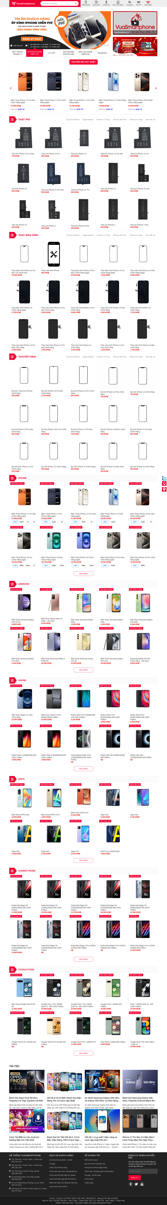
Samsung (23, 584)
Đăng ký (135, 1178)
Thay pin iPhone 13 (78, 154)
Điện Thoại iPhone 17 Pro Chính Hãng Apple (53, 101)
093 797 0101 (17, 1191)
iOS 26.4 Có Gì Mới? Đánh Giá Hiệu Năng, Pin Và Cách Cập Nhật (64, 1099)
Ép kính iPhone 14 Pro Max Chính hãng (52, 392)
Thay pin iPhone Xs (19, 225)
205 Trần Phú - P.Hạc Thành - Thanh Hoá (27, 1165)
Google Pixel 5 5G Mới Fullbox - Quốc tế (142, 1043)
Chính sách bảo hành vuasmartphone (63, 1171)
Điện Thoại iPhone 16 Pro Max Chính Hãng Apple (140, 101)
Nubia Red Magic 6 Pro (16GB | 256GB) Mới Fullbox (113, 947)
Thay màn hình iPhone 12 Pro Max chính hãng (53, 346)
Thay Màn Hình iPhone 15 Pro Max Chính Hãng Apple (83, 271)
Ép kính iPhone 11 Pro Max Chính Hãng (141, 430)
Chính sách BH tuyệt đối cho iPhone (62, 1179)
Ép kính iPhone (73, 119)
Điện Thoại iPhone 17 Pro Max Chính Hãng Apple (23, 101)
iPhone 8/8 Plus (120, 119)
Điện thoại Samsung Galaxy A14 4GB (23, 660)
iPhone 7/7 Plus (103, 119)
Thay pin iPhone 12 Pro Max (112, 154)
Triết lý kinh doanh (91, 1160)
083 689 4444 (17, 1179)
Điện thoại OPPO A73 (79, 813)
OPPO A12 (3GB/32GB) (110, 851)
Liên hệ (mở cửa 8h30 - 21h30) (60, 1160)
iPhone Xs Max (136, 119)
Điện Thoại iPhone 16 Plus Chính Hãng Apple (51, 558)
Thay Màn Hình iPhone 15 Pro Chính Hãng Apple (112, 271)
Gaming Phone (26, 871)
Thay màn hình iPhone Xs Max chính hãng (142, 346)
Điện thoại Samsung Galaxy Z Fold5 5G (53, 660)
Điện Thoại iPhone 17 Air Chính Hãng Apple (82, 101)
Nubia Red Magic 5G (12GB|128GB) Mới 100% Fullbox (51, 907)
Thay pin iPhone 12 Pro (139, 154)
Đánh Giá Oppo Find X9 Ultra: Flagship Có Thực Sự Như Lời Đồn (26, 1099)
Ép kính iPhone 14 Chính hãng (142, 392)
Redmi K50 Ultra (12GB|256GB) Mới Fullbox (141, 756)
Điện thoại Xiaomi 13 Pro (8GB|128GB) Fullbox (51, 716)
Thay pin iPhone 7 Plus (139, 225)
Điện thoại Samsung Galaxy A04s (112, 621)
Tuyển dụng (88, 1183)
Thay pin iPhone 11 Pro (80, 190)
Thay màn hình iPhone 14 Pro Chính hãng (83, 309)
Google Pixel (26, 969)
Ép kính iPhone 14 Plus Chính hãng (112, 393)
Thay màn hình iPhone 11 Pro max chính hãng (112, 346)
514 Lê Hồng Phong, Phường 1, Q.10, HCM (28, 1183)
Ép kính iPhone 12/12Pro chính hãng (113, 430)
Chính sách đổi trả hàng (58, 1167)
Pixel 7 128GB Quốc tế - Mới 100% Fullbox (141, 1005)
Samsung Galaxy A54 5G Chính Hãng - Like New (140, 660)
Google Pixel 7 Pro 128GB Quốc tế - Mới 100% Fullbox (82, 1005)
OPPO (21, 779)
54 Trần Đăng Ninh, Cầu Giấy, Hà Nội (25, 1177)
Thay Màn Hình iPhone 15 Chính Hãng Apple (22, 309)
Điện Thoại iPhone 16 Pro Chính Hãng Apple (22, 558)
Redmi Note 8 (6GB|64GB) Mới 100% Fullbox (53, 756)
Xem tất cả (150, 119)
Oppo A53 (15, 851)
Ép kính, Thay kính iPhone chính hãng (22, 392)
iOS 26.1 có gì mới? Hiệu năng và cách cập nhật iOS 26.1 (101, 1138)
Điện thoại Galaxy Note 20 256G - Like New (51, 620)
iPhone (22, 478)
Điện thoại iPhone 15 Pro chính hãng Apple (142, 558)
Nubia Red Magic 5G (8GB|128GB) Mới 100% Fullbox (21, 907)
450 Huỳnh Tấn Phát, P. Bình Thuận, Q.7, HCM (29, 1189)
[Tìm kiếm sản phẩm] (59, 3)
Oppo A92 (134, 815)
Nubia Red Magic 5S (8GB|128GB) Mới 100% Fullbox (139, 907)
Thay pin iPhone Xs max (140, 189)
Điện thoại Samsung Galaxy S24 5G (82, 660)
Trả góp (52, 1164)
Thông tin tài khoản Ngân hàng (95, 1167)
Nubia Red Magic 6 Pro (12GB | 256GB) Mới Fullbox (142, 947)
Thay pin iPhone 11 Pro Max (52, 190)
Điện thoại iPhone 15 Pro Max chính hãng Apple (112, 558)
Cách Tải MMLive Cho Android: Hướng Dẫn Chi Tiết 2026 (24, 1138)
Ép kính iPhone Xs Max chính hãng (112, 468)
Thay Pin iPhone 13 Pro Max (23, 154)
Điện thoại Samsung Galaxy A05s (82, 621)
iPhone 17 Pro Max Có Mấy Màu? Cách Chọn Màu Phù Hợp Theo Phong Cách (139, 1138)
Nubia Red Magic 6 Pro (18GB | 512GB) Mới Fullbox (83, 947)
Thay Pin (24, 119)
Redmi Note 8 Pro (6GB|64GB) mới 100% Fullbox (83, 716)
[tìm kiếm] (76, 3)
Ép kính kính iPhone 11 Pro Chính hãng (22, 468)
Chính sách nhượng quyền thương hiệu (98, 1171)
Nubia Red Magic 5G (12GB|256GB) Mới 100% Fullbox (81, 907)
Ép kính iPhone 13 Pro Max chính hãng (22, 430)
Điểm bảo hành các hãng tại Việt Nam (63, 1183)
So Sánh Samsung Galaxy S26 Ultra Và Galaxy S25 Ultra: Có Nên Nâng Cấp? (102, 1099)
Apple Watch (88, 119)
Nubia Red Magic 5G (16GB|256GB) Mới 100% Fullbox (111, 907)
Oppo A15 (75, 851)
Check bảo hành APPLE (58, 1187)
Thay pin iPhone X (48, 226)
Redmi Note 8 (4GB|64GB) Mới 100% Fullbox (24, 756)
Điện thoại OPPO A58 (20, 815)
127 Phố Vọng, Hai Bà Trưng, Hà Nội (25, 1171)
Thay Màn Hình (28, 235)
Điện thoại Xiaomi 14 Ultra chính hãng (22, 716)
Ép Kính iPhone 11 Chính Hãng (53, 467)
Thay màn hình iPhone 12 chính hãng (81, 346)
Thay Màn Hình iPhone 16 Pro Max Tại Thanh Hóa (23, 271)
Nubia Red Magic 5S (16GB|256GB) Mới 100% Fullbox (51, 948)
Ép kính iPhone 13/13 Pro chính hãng (53, 430)
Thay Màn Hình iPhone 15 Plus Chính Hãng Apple (142, 271)
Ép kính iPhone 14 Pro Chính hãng (82, 392)
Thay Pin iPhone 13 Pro (50, 154)
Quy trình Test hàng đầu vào (94, 1164)
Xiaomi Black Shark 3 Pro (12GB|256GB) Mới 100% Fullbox (81, 757)
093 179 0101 (17, 1185)
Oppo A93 (104, 815)
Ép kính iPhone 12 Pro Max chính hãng (82, 430)
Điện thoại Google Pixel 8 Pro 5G (23, 1005)
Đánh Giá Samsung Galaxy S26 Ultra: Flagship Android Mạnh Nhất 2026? (139, 1099)
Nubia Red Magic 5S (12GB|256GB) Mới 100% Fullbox (22, 948)
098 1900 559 (17, 1173)
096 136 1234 (17, 1162)
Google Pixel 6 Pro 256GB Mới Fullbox (24, 1043)
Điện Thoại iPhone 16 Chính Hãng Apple (82, 558)
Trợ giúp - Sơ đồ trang (92, 1175)
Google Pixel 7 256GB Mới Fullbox (111, 1005)
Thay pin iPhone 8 (108, 225)
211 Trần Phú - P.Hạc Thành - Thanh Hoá (27, 1159)
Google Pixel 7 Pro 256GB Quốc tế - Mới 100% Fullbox (52, 1005)
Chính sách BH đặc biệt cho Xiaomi (62, 1175)
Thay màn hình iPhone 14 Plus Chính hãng (113, 309)
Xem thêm (83, 574)
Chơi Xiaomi (88, 1179)
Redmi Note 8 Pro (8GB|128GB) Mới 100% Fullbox (139, 717)
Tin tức (14, 1066)
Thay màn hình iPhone (50, 270)
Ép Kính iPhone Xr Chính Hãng (83, 467)
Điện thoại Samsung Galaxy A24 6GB (141, 621)
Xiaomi (22, 680)
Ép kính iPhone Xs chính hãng (142, 467)
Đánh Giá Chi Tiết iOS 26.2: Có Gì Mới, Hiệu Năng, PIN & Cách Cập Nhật (63, 1138)
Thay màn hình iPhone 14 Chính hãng (140, 309)
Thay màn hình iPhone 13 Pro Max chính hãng (23, 346)
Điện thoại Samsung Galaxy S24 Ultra (112, 660)
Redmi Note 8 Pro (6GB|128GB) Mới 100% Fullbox (110, 717)
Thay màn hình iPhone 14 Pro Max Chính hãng (53, 309)
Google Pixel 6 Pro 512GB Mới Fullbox (53, 1043)
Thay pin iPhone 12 (19, 189)
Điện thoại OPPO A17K (50, 815)
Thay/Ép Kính (27, 356)
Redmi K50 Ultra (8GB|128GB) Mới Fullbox (113, 756)
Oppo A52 (45, 851)
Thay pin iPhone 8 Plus (80, 226)
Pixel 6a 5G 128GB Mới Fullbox (113, 1042)
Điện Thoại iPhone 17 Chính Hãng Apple (112, 101)
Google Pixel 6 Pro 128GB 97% (83, 1042)
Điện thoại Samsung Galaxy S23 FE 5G (23, 621)
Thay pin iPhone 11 (108, 189)
